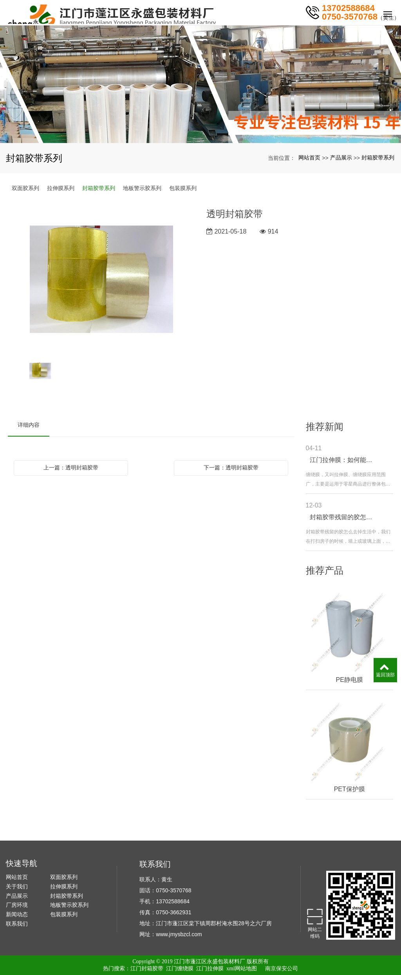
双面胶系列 (25, 188)
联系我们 (17, 924)
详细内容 (29, 425)
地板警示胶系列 (142, 188)
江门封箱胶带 (146, 968)
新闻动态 (17, 914)
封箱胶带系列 (377, 157)
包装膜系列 (183, 188)
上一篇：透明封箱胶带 (70, 467)
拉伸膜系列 (60, 188)
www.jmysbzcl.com (179, 934)
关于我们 (17, 886)
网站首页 (309, 157)
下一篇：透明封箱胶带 (231, 467)
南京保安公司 (281, 968)
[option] (101, 280)
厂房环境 (17, 905)
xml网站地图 (241, 968)
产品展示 (341, 157)
